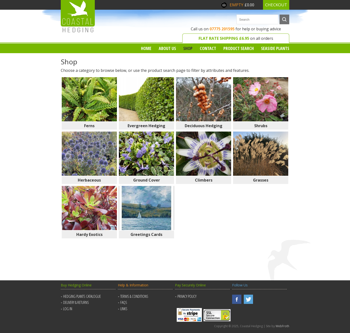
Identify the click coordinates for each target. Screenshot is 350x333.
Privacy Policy (186, 296)
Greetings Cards (146, 234)
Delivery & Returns (76, 302)
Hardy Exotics (89, 234)
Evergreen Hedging (146, 125)
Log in (67, 308)
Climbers (203, 180)
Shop (187, 48)
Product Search (238, 48)
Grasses (260, 180)
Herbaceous (89, 180)
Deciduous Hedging (203, 125)
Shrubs (260, 125)
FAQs (123, 302)
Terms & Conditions (134, 296)
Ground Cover (146, 180)
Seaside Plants (275, 48)
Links (123, 308)
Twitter (248, 299)
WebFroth (282, 326)
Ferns (89, 125)
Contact (208, 48)
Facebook (236, 299)
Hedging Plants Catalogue (82, 296)
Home (146, 48)
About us (167, 48)
